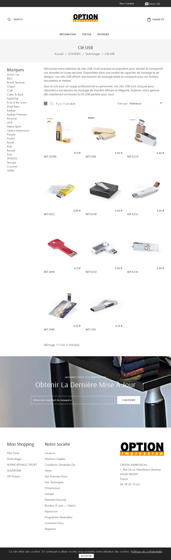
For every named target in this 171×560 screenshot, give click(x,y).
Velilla (10, 170)
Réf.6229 (132, 156)
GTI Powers (13, 476)
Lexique (49, 494)
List (52, 103)
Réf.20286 (50, 156)
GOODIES (103, 34)
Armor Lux (13, 74)
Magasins (50, 529)
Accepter (86, 556)
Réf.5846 (49, 271)
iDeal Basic (13, 106)
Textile (87, 34)
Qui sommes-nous (56, 476)
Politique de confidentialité (146, 552)
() (152, 4)
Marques (15, 69)
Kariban (11, 110)
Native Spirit (14, 126)
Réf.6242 (91, 271)
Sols (9, 154)
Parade (11, 134)
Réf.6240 (91, 214)
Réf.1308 (91, 156)
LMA (10, 122)
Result (10, 142)
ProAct (11, 138)
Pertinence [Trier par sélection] (146, 103)
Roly (9, 146)
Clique (11, 86)
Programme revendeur (59, 517)
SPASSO (12, 158)
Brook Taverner (16, 82)
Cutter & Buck (15, 94)
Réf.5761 (91, 329)
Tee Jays (11, 162)
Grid (45, 103)
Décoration (68, 34)
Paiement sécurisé (55, 500)
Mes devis (13, 453)
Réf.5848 (49, 329)
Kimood (11, 118)
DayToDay (12, 98)
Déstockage (14, 459)
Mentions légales (55, 459)
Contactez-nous (54, 523)
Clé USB (110, 54)
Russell (11, 150)
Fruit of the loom (17, 102)
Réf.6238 (132, 271)
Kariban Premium (17, 114)
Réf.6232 (132, 214)
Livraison (50, 453)
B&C (10, 78)
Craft (10, 90)
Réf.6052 (49, 214)
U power (12, 166)
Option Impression (18, 130)
